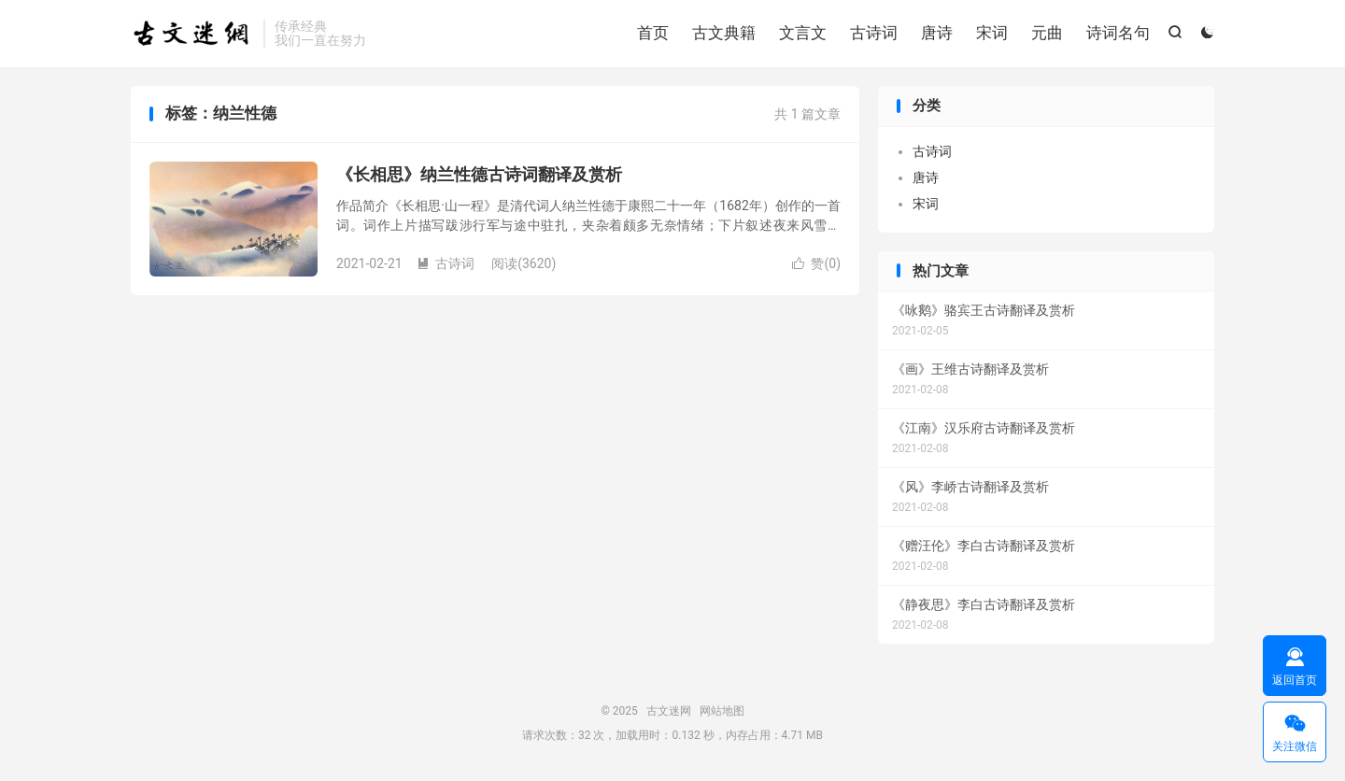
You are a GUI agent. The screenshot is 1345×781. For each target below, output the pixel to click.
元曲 (1047, 32)
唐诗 (937, 32)
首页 (653, 32)
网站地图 (722, 710)
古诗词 (874, 32)
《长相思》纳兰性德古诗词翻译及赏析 (479, 174)
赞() (816, 263)
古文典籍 (724, 32)
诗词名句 (1118, 32)
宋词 (992, 32)
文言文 (803, 32)
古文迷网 (192, 34)
